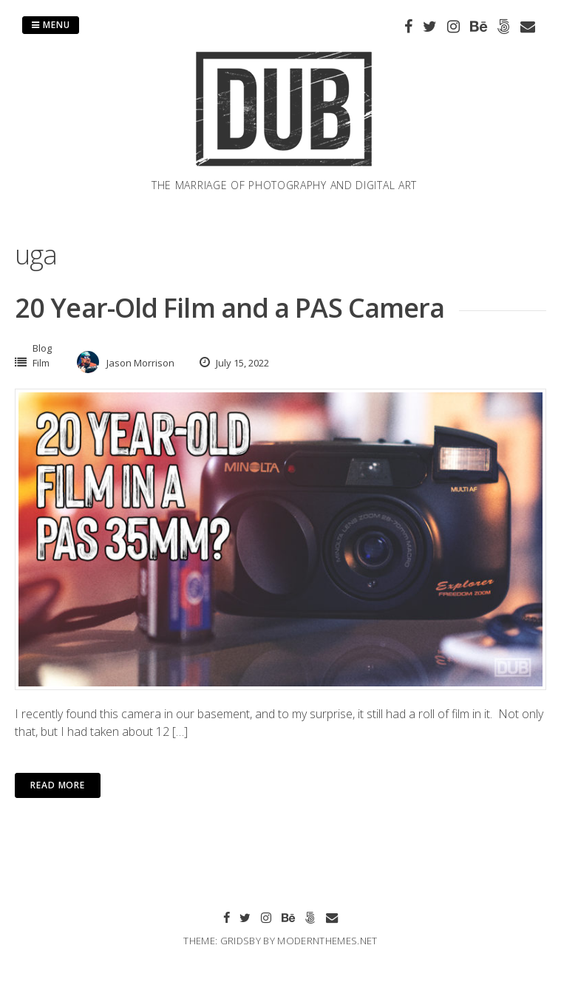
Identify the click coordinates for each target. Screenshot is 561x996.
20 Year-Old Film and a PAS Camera (229, 308)
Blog (42, 348)
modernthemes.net (327, 940)
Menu (50, 24)
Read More (57, 785)
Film (41, 362)
